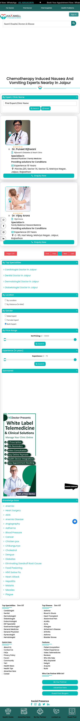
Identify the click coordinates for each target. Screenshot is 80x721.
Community (9, 663)
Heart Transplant (51, 618)
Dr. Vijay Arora (22, 217)
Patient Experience (51, 652)
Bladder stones (50, 639)
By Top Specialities (40, 265)
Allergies (47, 629)
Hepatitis (9, 583)
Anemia (8, 508)
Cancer (8, 539)
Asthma (47, 613)
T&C (5, 665)
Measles (8, 592)
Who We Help (49, 660)
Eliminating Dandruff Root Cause (22, 565)
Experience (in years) (40, 353)
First (47, 256)
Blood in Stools (50, 615)
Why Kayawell (50, 663)
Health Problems (67, 8)
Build (46, 671)
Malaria (8, 587)
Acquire (47, 668)
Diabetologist (9, 621)
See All (20, 607)
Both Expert (10, 327)
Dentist (7, 615)
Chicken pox (11, 543)
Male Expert (11, 318)
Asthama (9, 530)
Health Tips (8, 671)
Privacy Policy (9, 657)
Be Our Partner (60, 684)
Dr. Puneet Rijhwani (25, 149)
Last (72, 256)
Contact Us (8, 652)
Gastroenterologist (11, 629)
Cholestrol (10, 552)
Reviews (47, 657)
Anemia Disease (13, 521)
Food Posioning (12, 570)
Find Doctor (27, 8)
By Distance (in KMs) (14, 307)
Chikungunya (11, 548)
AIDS (6, 517)
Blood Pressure (12, 534)
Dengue (8, 556)
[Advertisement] (40, 53)
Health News (9, 668)
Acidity (47, 623)
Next (65, 256)
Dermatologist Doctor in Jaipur (21, 284)
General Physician (11, 634)
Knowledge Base (40, 503)
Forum (6, 660)
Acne (46, 626)
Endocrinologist (10, 623)
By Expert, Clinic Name (40, 97)
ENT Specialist (9, 626)
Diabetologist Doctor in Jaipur (20, 290)
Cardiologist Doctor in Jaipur (20, 272)
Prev (54, 256)
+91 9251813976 (28, 2)
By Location (40, 298)
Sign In (74, 14)
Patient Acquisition (52, 649)
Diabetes (9, 561)
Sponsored (40, 373)
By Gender (40, 313)
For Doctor (10, 8)
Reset (45, 108)
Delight (47, 665)
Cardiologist (9, 613)
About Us (7, 649)
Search (35, 108)
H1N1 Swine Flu (12, 574)
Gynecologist (9, 637)
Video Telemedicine (52, 655)
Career (6, 676)
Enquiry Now (38, 175)
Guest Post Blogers (60, 695)
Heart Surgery (12, 512)
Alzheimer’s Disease (52, 631)
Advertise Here (10, 673)
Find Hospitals (46, 8)
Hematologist (9, 639)
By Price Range (40, 333)
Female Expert (12, 323)
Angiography (11, 526)
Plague (8, 596)
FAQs (6, 655)
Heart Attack (11, 579)
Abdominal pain (50, 621)
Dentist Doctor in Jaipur (17, 278)
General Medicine (11, 631)
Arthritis (47, 634)
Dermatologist (10, 618)
